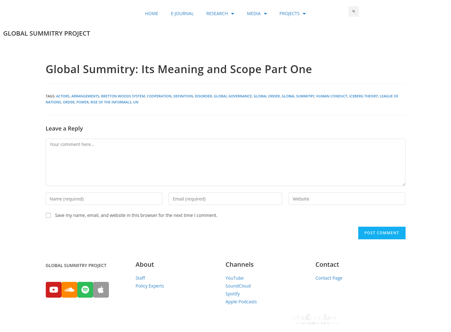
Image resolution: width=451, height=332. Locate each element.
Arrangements (85, 96)
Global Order (267, 96)
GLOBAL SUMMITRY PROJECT (46, 33)
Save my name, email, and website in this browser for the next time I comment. (136, 215)
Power (82, 102)
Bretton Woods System (123, 96)
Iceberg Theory (363, 96)
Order (68, 102)
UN (136, 102)
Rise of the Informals (111, 102)
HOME (151, 13)
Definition (183, 96)
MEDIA (257, 13)
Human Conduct (331, 96)
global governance (233, 96)
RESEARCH (220, 13)
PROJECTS (293, 13)
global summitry (298, 96)
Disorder (203, 96)
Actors (62, 96)
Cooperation (159, 96)
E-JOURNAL (182, 13)
